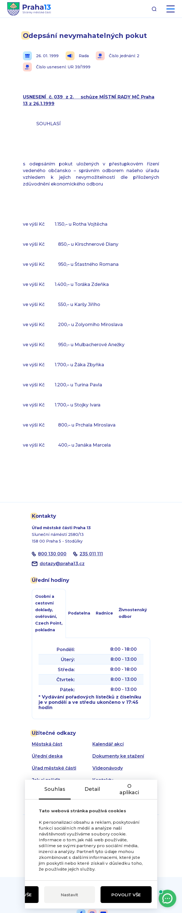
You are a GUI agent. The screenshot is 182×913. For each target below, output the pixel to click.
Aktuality (42, 792)
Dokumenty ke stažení (118, 756)
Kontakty (102, 780)
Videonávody (107, 768)
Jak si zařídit (46, 780)
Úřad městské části (54, 768)
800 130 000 (52, 554)
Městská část (47, 744)
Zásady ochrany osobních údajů (110, 794)
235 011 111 (91, 554)
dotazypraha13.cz (62, 563)
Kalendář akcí (108, 744)
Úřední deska (47, 756)
